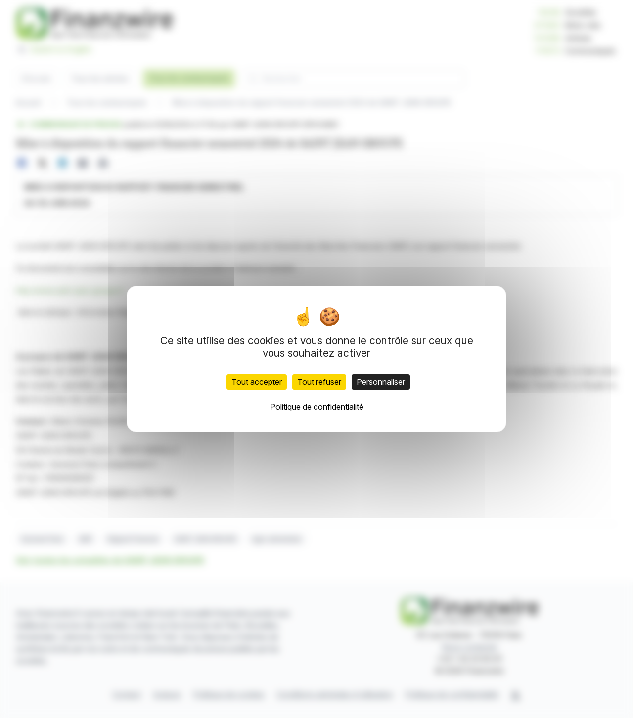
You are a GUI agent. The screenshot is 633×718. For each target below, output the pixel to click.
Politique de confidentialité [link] (316, 407)
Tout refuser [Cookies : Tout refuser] (319, 382)
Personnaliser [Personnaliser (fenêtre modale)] (381, 382)
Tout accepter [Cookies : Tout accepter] (256, 382)
